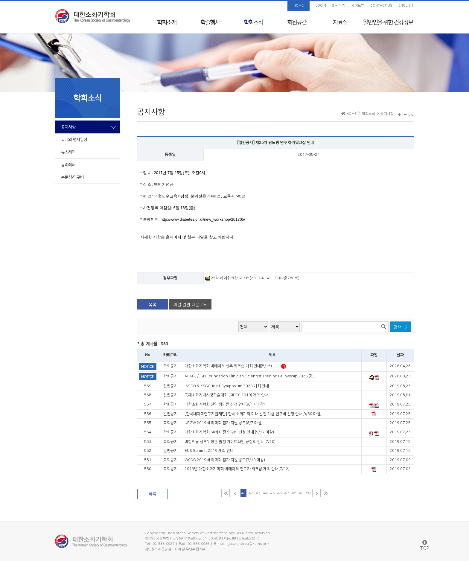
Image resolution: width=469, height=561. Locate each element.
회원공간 (296, 22)
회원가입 (338, 5)
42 (250, 493)
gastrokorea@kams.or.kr (249, 544)
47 (286, 493)
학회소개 (166, 22)
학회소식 (253, 22)
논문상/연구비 (72, 177)
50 (308, 493)
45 (272, 493)
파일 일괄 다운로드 (190, 304)
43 (257, 493)
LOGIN (321, 5)
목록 (152, 304)
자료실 (340, 22)
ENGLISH (405, 5)
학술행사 (210, 22)
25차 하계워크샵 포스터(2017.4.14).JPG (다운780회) (252, 278)
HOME (298, 5)
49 (301, 493)
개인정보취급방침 (158, 549)
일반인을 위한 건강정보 (388, 22)
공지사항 (68, 127)
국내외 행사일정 (74, 139)
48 (293, 493)
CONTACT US (381, 5)
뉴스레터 (68, 152)
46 (279, 493)
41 (243, 493)
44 (265, 493)
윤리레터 (68, 164)
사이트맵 (357, 5)
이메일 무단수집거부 (190, 549)
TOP (424, 545)
